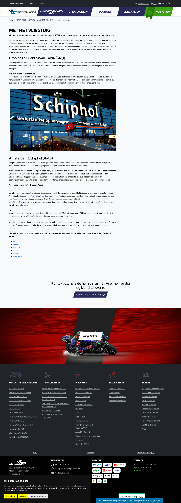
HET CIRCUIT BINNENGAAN (54, 388)
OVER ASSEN (114, 392)
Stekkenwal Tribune (150, 412)
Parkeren (79, 408)
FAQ (35, 452)
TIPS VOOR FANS (16, 420)
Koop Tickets (90, 336)
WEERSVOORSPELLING (19, 412)
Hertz (15, 253)
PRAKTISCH (105, 11)
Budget (16, 244)
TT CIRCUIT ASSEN (78, 11)
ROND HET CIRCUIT (84, 404)
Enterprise (17, 256)
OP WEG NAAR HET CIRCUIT (40, 20)
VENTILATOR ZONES (51, 410)
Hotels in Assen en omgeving (87, 436)
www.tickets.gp (146, 452)
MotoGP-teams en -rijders (20, 392)
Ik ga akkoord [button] (10, 496)
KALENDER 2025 (16, 404)
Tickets (90, 452)
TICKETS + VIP (158, 11)
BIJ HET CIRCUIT (82, 420)
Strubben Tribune (149, 425)
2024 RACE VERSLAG (18, 433)
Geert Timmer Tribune (151, 392)
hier (43, 196)
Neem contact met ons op (90, 294)
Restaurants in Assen (117, 396)
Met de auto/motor (83, 392)
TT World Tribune (149, 404)
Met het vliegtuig (82, 396)
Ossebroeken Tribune (150, 408)
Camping (79, 440)
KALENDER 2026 (16, 388)
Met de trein (80, 400)
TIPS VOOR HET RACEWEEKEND (23, 416)
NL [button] (162, 3)
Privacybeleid (14, 474)
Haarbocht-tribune (149, 396)
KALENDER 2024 (16, 429)
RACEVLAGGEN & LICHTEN (21, 425)
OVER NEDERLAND (117, 388)
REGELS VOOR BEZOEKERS (54, 392)
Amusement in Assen (117, 400)
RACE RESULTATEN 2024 (20, 437)
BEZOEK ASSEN (131, 11)
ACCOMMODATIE (82, 432)
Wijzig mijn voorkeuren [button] (38, 496)
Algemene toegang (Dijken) (153, 388)
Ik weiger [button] (23, 496)
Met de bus (80, 416)
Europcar (16, 247)
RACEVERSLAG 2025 (18, 396)
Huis (11, 20)
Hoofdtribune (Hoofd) (151, 420)
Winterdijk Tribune (149, 416)
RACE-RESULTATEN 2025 (20, 400)
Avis (14, 241)
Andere (145, 429)
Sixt (14, 250)
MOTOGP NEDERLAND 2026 (52, 11)
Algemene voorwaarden (19, 470)
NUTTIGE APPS (82, 444)
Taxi (77, 412)
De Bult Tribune (148, 400)
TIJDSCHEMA (14, 408)
